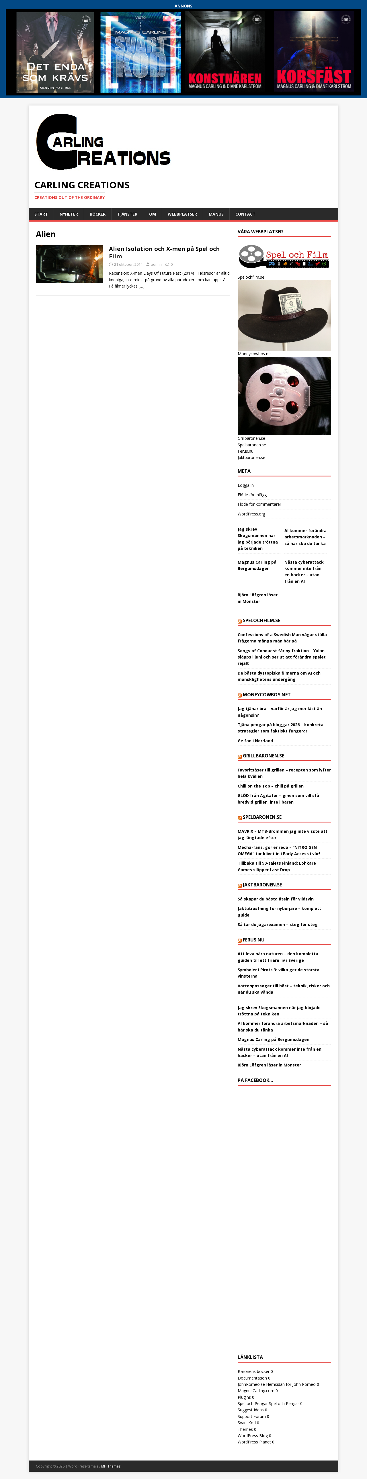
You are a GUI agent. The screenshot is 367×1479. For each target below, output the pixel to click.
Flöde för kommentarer (259, 504)
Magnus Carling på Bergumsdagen (273, 1039)
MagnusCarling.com (256, 1390)
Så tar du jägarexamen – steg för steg (278, 924)
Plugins (244, 1397)
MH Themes (110, 1466)
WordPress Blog (253, 1435)
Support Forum (252, 1416)
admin (156, 264)
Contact (245, 214)
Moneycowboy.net (267, 694)
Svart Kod (247, 1422)
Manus (216, 214)
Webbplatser (182, 214)
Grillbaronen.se (263, 756)
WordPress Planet (254, 1442)
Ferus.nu (245, 451)
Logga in (246, 485)
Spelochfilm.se (261, 620)
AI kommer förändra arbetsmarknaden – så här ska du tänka (305, 537)
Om (152, 214)
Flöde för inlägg (252, 494)
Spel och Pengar (253, 1403)
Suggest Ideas (251, 1409)
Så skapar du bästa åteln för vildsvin (276, 899)
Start (41, 214)
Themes (245, 1429)
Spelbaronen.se (252, 445)
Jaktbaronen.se (251, 457)
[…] (142, 286)
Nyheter (69, 214)
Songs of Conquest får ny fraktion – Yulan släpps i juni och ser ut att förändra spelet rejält (282, 657)
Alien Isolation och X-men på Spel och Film (164, 252)
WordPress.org (251, 514)
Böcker (98, 214)
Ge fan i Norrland (255, 740)
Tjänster (127, 214)
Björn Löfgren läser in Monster (269, 1065)
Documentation (252, 1378)
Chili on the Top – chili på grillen (271, 786)
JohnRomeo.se (251, 1384)
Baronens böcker (254, 1371)
